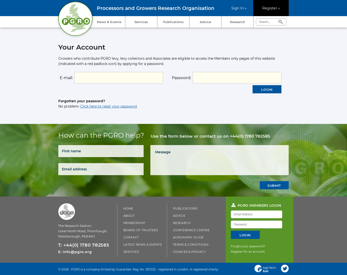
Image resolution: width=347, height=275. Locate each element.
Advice (205, 22)
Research (237, 22)
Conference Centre (191, 230)
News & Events (109, 22)
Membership (134, 223)
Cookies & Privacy (189, 252)
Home (128, 208)
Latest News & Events (142, 244)
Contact (131, 237)
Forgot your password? (248, 246)
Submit (274, 185)
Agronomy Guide (188, 237)
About (129, 215)
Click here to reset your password (108, 106)
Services (141, 22)
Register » (271, 8)
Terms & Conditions (191, 244)
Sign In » (239, 8)
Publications (173, 22)
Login (267, 89)
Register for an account (248, 251)
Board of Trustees (140, 230)
